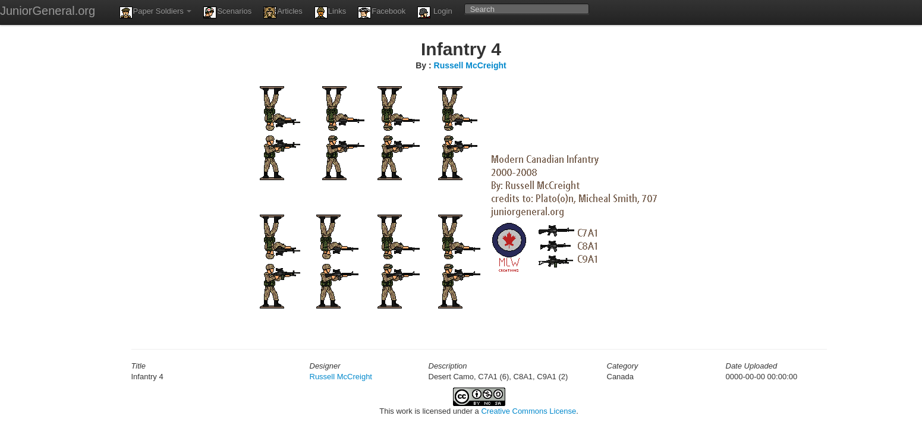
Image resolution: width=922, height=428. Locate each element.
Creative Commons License (528, 411)
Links (330, 12)
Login (434, 12)
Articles (283, 12)
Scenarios (227, 12)
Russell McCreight (470, 65)
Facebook (381, 12)
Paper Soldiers (155, 12)
